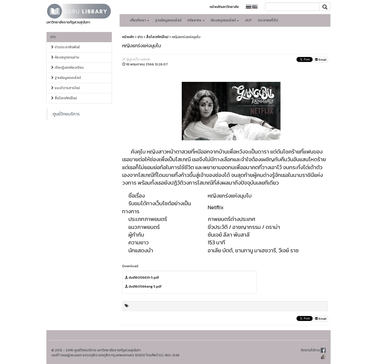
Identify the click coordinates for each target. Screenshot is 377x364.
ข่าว (53, 37)
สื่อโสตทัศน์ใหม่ (63, 98)
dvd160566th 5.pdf (144, 277)
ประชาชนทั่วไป (268, 20)
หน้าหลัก (128, 37)
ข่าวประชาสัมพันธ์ (65, 47)
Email (320, 59)
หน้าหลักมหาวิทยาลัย (224, 6)
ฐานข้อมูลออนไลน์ (168, 20)
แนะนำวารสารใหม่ (65, 88)
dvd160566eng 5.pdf (145, 286)
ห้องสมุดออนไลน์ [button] (225, 20)
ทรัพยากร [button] (196, 20)
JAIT (248, 20)
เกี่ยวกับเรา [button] (139, 20)
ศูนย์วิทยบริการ (66, 114)
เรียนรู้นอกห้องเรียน (67, 67)
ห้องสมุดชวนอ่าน (64, 57)
